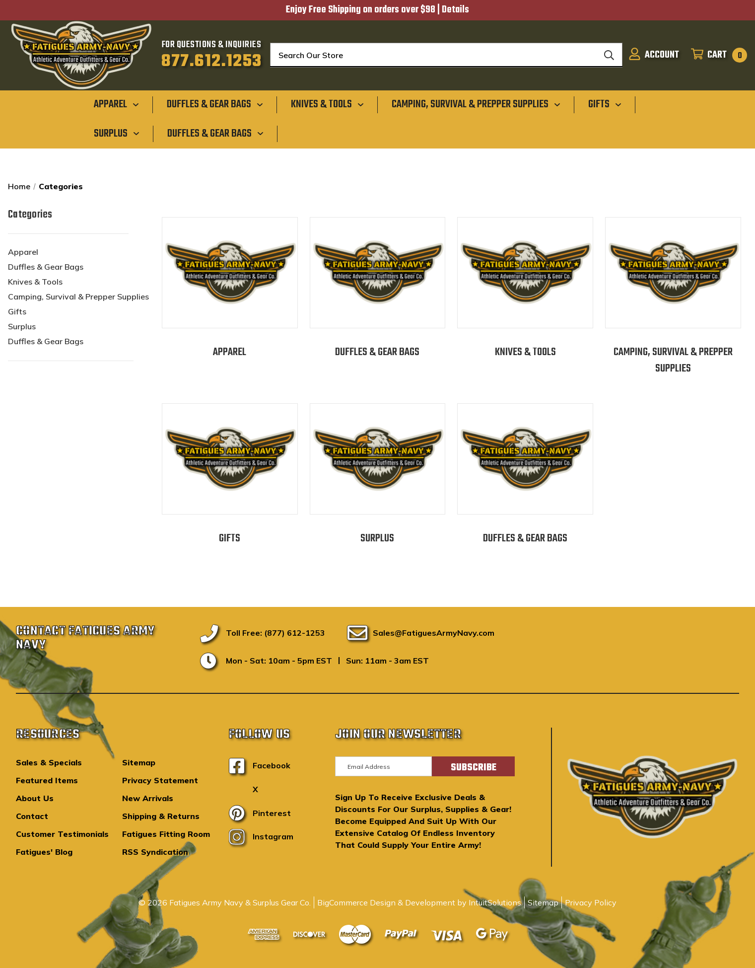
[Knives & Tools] (327, 104)
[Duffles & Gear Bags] (215, 104)
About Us (35, 798)
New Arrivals (147, 798)
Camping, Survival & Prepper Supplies (78, 296)
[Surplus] (116, 133)
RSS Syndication (155, 852)
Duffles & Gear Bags (45, 267)
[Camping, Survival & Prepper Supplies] (476, 104)
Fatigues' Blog (44, 852)
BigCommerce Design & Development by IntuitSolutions (419, 902)
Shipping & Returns (161, 816)
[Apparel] (116, 104)
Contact (32, 816)
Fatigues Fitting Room (166, 834)
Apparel (23, 252)
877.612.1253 (211, 61)
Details (455, 9)
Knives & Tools (35, 282)
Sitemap (138, 762)
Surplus (22, 326)
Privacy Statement (160, 780)
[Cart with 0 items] (716, 55)
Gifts (17, 311)
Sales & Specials (49, 762)
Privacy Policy (591, 902)
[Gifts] (604, 104)
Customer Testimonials (62, 834)
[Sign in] (653, 55)
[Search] (609, 55)
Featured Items (47, 780)
